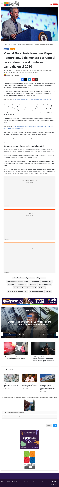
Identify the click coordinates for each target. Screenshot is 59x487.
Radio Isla (8, 75)
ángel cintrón (41, 278)
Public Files (54, 481)
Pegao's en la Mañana (37, 291)
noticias (42, 288)
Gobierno (15, 44)
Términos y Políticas (46, 481)
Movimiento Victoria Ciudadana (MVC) (25, 288)
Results (49, 425)
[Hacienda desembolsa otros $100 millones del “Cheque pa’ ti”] (11, 378)
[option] (29, 322)
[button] (29, 405)
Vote (55, 425)
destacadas (35, 281)
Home (5, 44)
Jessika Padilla (22, 284)
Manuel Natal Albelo (45, 284)
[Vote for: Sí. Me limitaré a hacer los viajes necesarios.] (30, 407)
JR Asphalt (33, 284)
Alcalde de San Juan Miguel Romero (24, 278)
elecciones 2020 (46, 281)
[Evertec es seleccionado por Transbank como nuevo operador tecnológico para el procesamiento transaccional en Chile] (47, 378)
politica (48, 291)
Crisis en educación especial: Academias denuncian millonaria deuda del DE (29, 385)
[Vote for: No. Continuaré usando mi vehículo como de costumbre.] (30, 417)
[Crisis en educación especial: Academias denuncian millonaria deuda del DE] (29, 378)
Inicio (40, 481)
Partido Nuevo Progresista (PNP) (18, 291)
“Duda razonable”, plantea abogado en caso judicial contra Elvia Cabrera (29, 323)
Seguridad (29, 315)
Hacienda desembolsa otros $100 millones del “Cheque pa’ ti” (11, 385)
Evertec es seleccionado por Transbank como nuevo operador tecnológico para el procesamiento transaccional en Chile (47, 386)
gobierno (11, 284)
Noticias (10, 44)
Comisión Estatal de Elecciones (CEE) (18, 281)
